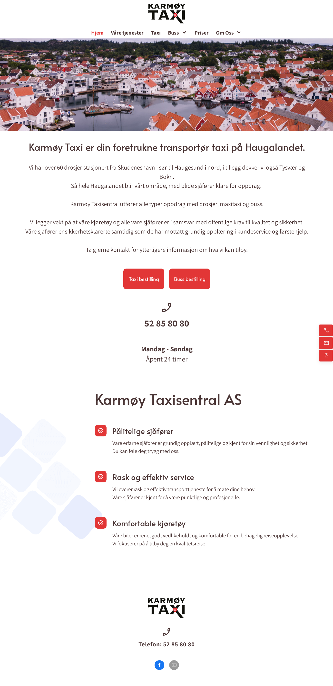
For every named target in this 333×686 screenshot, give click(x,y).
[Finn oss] (326, 355)
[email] (174, 665)
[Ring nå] (326, 330)
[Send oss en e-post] (326, 343)
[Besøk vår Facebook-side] (159, 665)
